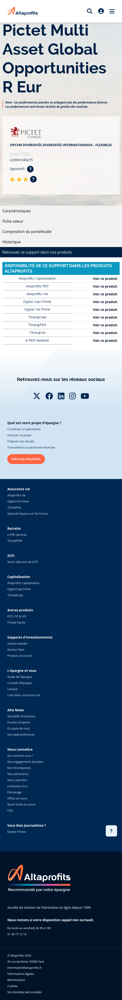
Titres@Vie (14, 508)
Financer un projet (19, 435)
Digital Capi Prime (19, 589)
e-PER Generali (17, 535)
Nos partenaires (17, 774)
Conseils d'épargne (19, 683)
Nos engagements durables (25, 762)
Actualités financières (21, 716)
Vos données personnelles (24, 992)
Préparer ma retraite (20, 441)
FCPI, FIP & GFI (16, 616)
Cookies (12, 986)
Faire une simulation (26, 459)
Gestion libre (15, 650)
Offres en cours (17, 798)
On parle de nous (18, 728)
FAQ (10, 811)
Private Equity (16, 622)
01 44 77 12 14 (16, 934)
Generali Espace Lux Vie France (27, 514)
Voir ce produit (105, 278)
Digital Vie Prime (18, 501)
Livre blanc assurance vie (23, 695)
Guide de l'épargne (19, 677)
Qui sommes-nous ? (20, 756)
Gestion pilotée (17, 644)
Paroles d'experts (18, 722)
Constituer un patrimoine (23, 429)
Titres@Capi (15, 595)
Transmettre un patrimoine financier (31, 447)
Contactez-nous (17, 786)
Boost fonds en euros (21, 804)
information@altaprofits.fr (24, 968)
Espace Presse (16, 832)
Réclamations (16, 980)
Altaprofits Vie (16, 495)
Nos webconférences (21, 735)
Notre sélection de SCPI (22, 562)
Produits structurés (19, 656)
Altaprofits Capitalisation (23, 583)
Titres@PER (14, 541)
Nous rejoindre (17, 780)
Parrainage (14, 792)
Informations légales (20, 974)
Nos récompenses (19, 768)
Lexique (12, 689)
